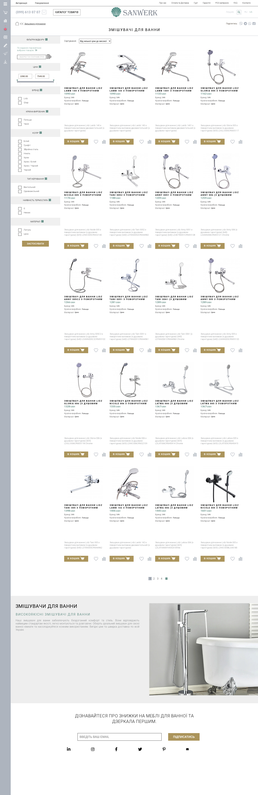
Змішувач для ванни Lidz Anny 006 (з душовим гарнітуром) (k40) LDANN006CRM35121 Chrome (220, 196)
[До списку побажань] (96, 142)
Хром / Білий (30, 161)
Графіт (27, 145)
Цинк (26, 234)
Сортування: (70, 41)
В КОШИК (75, 141)
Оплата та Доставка (180, 3)
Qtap (26, 102)
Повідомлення (42, 3)
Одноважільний (31, 191)
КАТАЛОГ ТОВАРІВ (66, 12)
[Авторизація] (5, 37)
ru (246, 12)
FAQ (235, 3)
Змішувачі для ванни (35, 23)
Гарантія (206, 3)
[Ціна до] (42, 76)
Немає (27, 212)
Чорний (27, 170)
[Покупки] (5, 12)
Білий (26, 141)
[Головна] (17, 24)
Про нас (162, 3)
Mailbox (187, 749)
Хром (26, 157)
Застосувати (35, 243)
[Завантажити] (5, 61)
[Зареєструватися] (5, 45)
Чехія (26, 124)
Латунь (27, 230)
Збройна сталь (31, 149)
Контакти (246, 3)
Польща (28, 120)
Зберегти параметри (31, 57)
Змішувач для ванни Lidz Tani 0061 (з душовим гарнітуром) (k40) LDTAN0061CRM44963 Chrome (175, 300)
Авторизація (21, 3)
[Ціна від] (25, 76)
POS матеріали (222, 3)
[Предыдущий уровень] (21, 24)
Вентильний (29, 187)
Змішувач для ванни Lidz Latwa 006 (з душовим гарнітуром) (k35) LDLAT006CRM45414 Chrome (174, 405)
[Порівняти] (5, 20)
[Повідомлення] (5, 53)
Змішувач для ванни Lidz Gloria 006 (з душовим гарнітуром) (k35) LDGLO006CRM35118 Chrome (83, 405)
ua (250, 12)
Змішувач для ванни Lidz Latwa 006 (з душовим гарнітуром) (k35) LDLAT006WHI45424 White (174, 509)
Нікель (27, 153)
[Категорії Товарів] (5, 4)
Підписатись (184, 737)
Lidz (26, 98)
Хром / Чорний (31, 166)
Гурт (196, 3)
